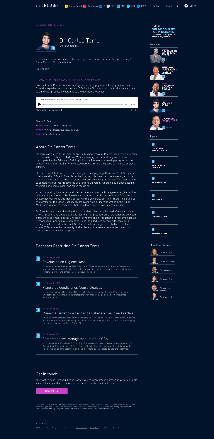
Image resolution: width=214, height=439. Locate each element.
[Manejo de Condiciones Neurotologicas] (90, 288)
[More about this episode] (51, 110)
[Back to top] (43, 423)
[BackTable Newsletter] (56, 134)
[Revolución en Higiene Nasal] (90, 262)
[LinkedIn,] (56, 126)
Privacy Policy (94, 428)
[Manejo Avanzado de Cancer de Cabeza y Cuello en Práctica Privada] (90, 313)
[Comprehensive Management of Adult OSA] (90, 339)
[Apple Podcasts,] (55, 130)
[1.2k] (132, 110)
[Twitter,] (48, 126)
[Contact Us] (52, 391)
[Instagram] (67, 126)
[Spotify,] (67, 130)
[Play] (39, 104)
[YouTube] (75, 130)
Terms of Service (81, 428)
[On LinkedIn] (86, 69)
